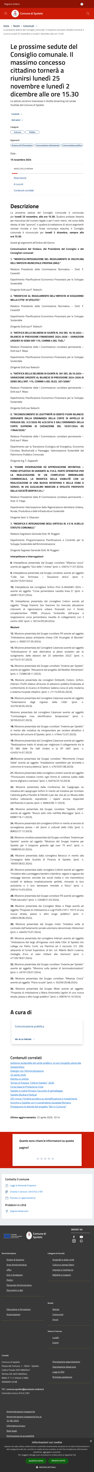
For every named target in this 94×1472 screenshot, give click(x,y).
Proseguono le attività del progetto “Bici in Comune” (38, 1106)
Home (6, 25)
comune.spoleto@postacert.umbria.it (25, 1389)
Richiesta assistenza (62, 1377)
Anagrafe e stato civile (63, 1259)
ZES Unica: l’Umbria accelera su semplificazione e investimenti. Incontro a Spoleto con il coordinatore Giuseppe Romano (44, 1101)
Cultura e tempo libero (63, 1264)
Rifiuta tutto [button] (58, 1461)
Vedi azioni (17, 120)
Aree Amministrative (17, 1264)
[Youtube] (81, 1237)
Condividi (17, 114)
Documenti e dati (15, 1290)
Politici (10, 1280)
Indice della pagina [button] (23, 168)
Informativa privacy (16, 1425)
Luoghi (55, 1337)
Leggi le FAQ (58, 1372)
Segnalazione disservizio (64, 1366)
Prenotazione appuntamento (66, 1361)
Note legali (12, 1430)
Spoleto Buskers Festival (23, 1095)
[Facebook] (74, 1237)
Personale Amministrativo (19, 1285)
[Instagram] (74, 1241)
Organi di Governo (15, 1259)
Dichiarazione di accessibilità (20, 1436)
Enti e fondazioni (15, 1275)
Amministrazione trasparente (21, 1411)
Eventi (55, 1342)
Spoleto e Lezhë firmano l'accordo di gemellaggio (36, 1091)
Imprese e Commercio (62, 1269)
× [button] (91, 1441)
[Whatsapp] (81, 1241)
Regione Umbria (12, 4)
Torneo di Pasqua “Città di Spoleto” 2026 (32, 1083)
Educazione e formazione (19, 1309)
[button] (47, 1467)
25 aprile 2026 (18, 1075)
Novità (16, 25)
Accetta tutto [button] (36, 1461)
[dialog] (47, 1455)
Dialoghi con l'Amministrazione (27, 1071)
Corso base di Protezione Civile (26, 1087)
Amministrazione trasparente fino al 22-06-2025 (24, 1418)
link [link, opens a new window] (74, 1455)
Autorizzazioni (13, 1314)
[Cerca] (88, 13)
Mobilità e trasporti (61, 1275)
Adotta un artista (19, 1079)
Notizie (55, 1309)
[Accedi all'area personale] (82, 4)
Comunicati (28, 25)
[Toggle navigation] (5, 13)
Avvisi (55, 1319)
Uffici (9, 1269)
